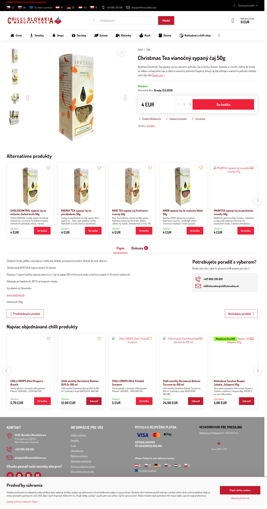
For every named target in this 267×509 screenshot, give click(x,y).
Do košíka (223, 104)
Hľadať (166, 20)
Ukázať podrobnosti (240, 498)
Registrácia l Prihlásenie (210, 432)
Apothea (151, 125)
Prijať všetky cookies (240, 490)
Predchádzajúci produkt (25, 314)
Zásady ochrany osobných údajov (22, 501)
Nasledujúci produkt (241, 314)
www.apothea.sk (16, 295)
